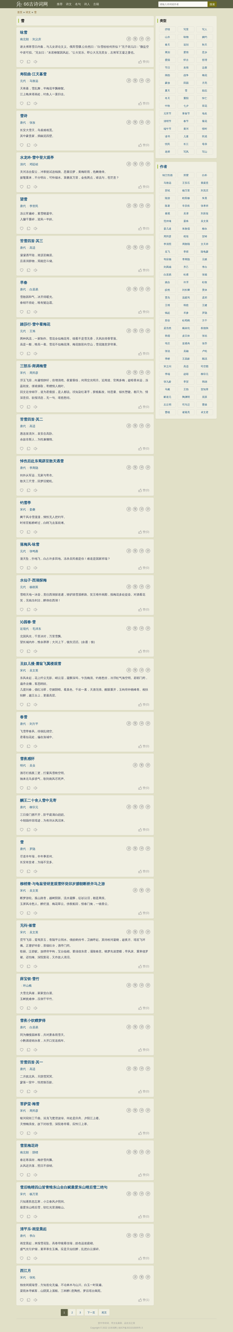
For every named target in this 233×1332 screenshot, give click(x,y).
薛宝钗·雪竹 (29, 979)
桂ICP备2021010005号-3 (131, 1328)
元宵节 (167, 113)
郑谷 (167, 320)
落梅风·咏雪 (29, 544)
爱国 (167, 59)
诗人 (87, 4)
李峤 (167, 358)
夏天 (167, 90)
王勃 (186, 389)
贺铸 (204, 236)
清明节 (167, 121)
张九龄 (167, 381)
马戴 (167, 389)
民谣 (204, 136)
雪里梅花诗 (29, 1146)
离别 (167, 52)
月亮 (204, 82)
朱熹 (204, 198)
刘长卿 (186, 289)
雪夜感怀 (27, 759)
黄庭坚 (204, 182)
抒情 (167, 29)
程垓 (186, 236)
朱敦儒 (186, 228)
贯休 (204, 289)
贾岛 (167, 297)
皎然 (167, 289)
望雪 (23, 199)
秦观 (167, 213)
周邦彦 (33, 372)
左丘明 (167, 404)
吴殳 (32, 765)
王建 (204, 305)
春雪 (23, 717)
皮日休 (186, 335)
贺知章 (204, 389)
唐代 (23, 122)
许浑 (186, 282)
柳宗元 (33, 807)
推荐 (60, 4)
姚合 (167, 282)
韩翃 (204, 381)
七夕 (186, 105)
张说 (167, 351)
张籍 (204, 274)
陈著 (167, 205)
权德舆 (204, 328)
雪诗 (23, 116)
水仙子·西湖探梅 (33, 580)
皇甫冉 (186, 343)
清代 (23, 164)
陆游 (167, 198)
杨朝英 (33, 587)
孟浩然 (167, 328)
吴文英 (33, 670)
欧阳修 (186, 198)
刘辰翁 (204, 213)
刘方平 (33, 723)
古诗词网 (112, 1328)
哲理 (204, 59)
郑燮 (186, 175)
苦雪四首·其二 (31, 419)
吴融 (186, 351)
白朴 (204, 175)
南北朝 (24, 39)
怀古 (186, 59)
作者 (163, 167)
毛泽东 (36, 628)
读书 (167, 136)
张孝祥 (204, 205)
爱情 (186, 52)
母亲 (204, 144)
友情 (186, 67)
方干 (204, 320)
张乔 (204, 343)
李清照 (167, 244)
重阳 (186, 98)
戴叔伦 (186, 328)
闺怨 (167, 75)
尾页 (104, 1312)
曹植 (167, 412)
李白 (32, 1235)
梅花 (204, 75)
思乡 (204, 52)
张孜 (32, 122)
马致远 (33, 80)
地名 (204, 113)
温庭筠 (186, 297)
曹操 (204, 404)
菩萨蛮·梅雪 (29, 1104)
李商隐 (33, 467)
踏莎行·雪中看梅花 (35, 324)
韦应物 (167, 259)
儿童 (186, 136)
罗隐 (32, 848)
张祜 (204, 335)
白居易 (33, 289)
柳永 (204, 228)
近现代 (24, 628)
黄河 (186, 128)
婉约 (204, 37)
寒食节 (186, 113)
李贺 (186, 381)
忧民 (167, 144)
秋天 (204, 44)
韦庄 (167, 343)
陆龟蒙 (204, 251)
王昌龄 (186, 358)
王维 (167, 305)
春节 (186, 121)
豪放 (167, 82)
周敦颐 (186, 244)
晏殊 (186, 221)
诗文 (69, 4)
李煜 (186, 251)
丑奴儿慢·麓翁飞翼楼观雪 (40, 664)
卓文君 (204, 412)
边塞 (204, 67)
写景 (186, 29)
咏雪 (23, 32)
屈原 (204, 396)
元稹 (204, 259)
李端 (167, 374)
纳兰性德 (167, 175)
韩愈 (186, 305)
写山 (204, 151)
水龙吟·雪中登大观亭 (37, 157)
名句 (78, 4)
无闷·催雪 (28, 925)
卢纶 (204, 351)
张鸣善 (33, 551)
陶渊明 (186, 396)
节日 (167, 67)
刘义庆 (36, 39)
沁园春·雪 (28, 622)
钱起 (167, 312)
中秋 (167, 105)
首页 (19, 12)
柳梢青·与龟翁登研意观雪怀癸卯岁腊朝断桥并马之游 (62, 884)
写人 (204, 29)
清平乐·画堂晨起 (33, 1229)
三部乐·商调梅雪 (33, 366)
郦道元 (167, 396)
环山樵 (27, 985)
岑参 (186, 312)
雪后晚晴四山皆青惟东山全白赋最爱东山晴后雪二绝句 (63, 1187)
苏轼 (167, 190)
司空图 (204, 366)
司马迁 (186, 404)
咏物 (186, 37)
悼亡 (204, 98)
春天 (167, 44)
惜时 (204, 128)
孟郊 (204, 297)
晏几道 (167, 228)
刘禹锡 (167, 266)
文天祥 (204, 244)
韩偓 (167, 335)
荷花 (204, 105)
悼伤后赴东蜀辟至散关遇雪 (42, 461)
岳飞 (167, 251)
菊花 (204, 121)
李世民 (33, 206)
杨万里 (33, 1194)
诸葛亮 (186, 412)
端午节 (167, 128)
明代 (23, 765)
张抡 (32, 1277)
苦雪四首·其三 (31, 241)
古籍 (96, 4)
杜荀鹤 (186, 320)
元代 (23, 80)
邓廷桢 (33, 164)
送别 (186, 44)
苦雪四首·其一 (31, 1062)
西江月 (25, 1271)
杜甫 (186, 274)
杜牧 (204, 282)
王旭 (32, 331)
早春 (23, 283)
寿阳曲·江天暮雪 (33, 74)
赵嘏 (186, 374)
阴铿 (35, 1152)
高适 (32, 247)
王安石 (186, 182)
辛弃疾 (186, 205)
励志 (204, 90)
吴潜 (186, 213)
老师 (167, 151)
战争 (186, 75)
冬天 (167, 98)
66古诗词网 (36, 4)
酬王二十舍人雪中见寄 (38, 800)
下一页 (91, 1312)
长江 (186, 144)
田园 (186, 82)
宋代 (23, 372)
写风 (186, 151)
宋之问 (167, 366)
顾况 (204, 358)
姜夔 (32, 509)
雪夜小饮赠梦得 (33, 1020)
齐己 (186, 266)
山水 (167, 37)
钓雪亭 (25, 503)
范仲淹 (167, 221)
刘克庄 (204, 190)
